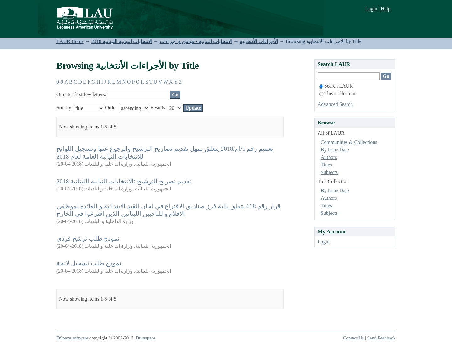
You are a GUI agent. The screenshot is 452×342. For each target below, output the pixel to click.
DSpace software (72, 337)
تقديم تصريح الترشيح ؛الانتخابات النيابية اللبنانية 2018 (124, 181)
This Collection (337, 93)
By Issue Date (335, 149)
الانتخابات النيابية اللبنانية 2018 (121, 41)
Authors (329, 157)
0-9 (59, 81)
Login (371, 8)
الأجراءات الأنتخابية (259, 41)
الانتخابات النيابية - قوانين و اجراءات (196, 41)
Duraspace (146, 337)
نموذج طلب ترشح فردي (88, 238)
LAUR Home (70, 41)
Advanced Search (335, 104)
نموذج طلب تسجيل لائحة (88, 263)
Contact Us (354, 337)
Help (385, 8)
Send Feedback (381, 337)
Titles (326, 164)
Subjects (329, 172)
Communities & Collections (349, 142)
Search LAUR (336, 86)
